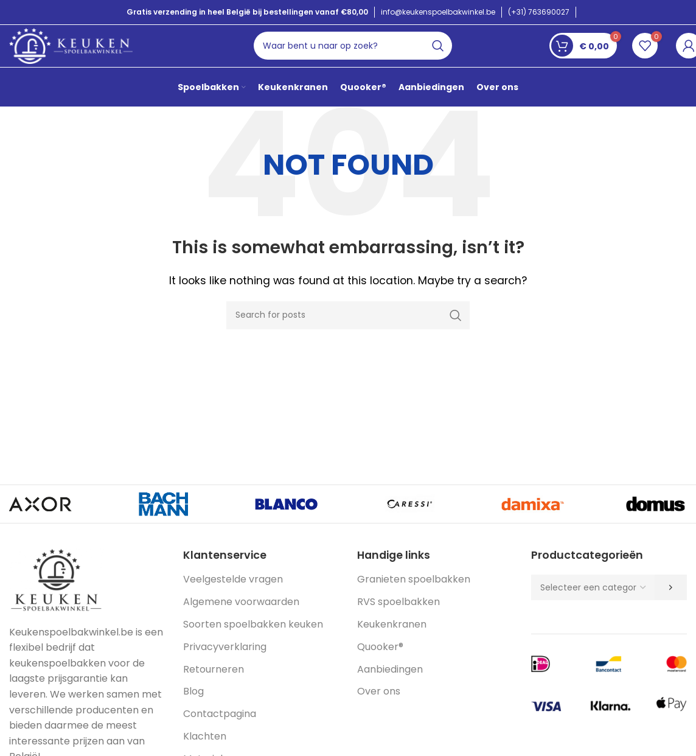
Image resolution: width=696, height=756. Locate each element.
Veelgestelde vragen (233, 596)
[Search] (358, 52)
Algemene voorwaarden (241, 618)
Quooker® (380, 663)
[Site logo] (73, 51)
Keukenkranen (391, 641)
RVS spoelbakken (398, 618)
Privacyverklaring (224, 663)
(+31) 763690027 (538, 12)
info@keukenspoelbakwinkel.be (438, 12)
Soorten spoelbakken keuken (253, 641)
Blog (193, 708)
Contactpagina (219, 730)
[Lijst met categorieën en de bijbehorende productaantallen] (593, 604)
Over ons (378, 708)
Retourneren (213, 685)
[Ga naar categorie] (671, 604)
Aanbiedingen (390, 685)
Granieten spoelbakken (413, 596)
